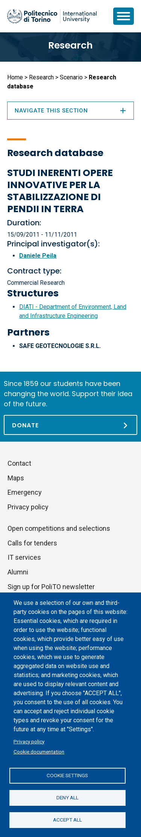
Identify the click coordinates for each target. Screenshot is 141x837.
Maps (16, 478)
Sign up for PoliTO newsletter (51, 587)
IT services (24, 557)
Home (15, 77)
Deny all (67, 797)
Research (70, 45)
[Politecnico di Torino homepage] (52, 16)
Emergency (25, 492)
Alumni (18, 572)
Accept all (67, 820)
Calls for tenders (32, 543)
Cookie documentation (39, 752)
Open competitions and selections (59, 528)
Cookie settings (67, 775)
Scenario (71, 77)
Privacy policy (29, 741)
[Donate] (70, 425)
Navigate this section (70, 110)
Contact (19, 463)
